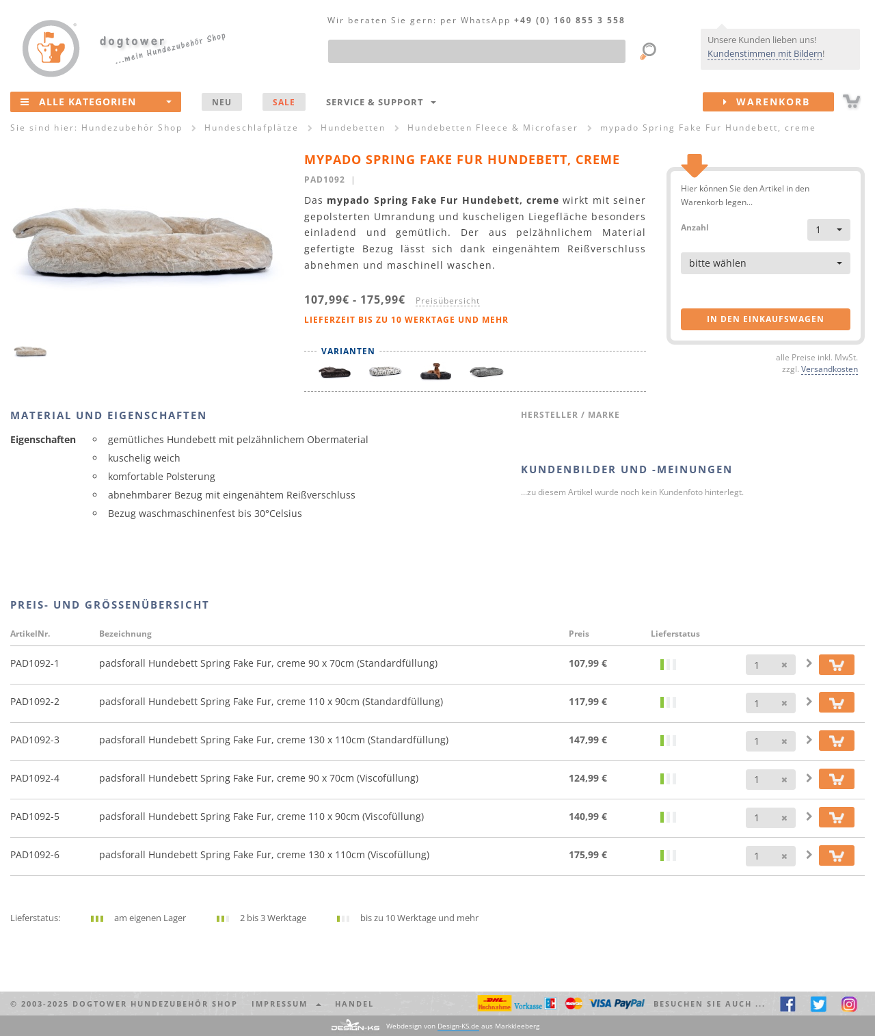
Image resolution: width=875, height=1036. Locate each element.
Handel (354, 1003)
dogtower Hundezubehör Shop (155, 1003)
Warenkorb (778, 101)
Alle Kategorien (96, 101)
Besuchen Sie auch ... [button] (710, 1003)
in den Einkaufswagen (765, 319)
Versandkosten (829, 368)
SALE (284, 101)
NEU (222, 101)
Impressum (286, 1003)
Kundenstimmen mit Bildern (765, 53)
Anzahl (695, 227)
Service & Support (381, 102)
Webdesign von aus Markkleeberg (462, 1026)
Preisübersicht (448, 300)
